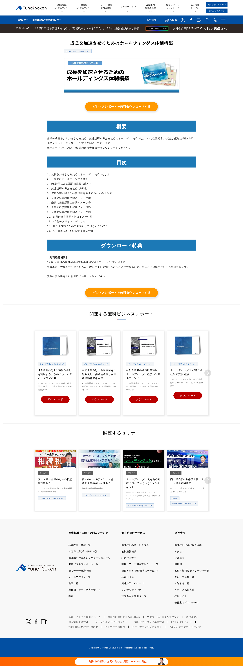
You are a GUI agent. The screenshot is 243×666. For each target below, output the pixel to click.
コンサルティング (131, 598)
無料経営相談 (129, 560)
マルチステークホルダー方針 (185, 635)
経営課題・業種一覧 (79, 553)
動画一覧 (73, 592)
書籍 (70, 604)
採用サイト (181, 604)
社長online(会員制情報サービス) (140, 579)
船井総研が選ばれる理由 (188, 553)
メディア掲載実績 (184, 598)
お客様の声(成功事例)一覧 (83, 560)
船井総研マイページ (133, 592)
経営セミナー (129, 566)
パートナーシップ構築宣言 (147, 635)
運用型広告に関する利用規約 (124, 625)
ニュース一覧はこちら (157, 28)
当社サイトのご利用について (84, 625)
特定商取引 (192, 625)
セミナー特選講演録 (79, 579)
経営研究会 (128, 585)
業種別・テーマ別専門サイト (84, 598)
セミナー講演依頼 (115, 635)
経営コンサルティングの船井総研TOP (23, 36)
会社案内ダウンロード (187, 611)
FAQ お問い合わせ (181, 630)
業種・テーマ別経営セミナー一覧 (140, 572)
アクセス (179, 560)
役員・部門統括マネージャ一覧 (192, 579)
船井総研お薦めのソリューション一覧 (89, 566)
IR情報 (178, 572)
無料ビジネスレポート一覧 (61, 36)
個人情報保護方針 (78, 630)
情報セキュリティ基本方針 (149, 630)
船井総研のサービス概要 (135, 553)
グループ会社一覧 (184, 585)
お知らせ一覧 (182, 592)
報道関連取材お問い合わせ (83, 635)
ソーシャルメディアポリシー (111, 630)
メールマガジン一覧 (79, 585)
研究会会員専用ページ (134, 604)
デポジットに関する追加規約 (163, 625)
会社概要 (179, 566)
